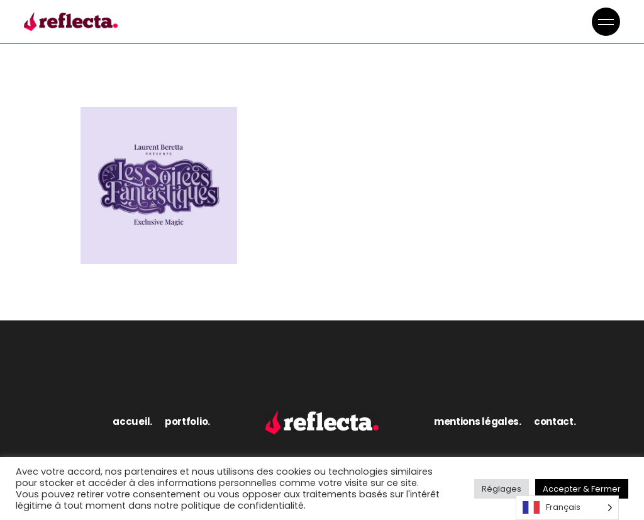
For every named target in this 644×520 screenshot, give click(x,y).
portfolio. (187, 421)
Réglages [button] (501, 489)
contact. (555, 421)
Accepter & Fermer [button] (582, 489)
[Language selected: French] (567, 507)
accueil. (132, 421)
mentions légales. (477, 421)
